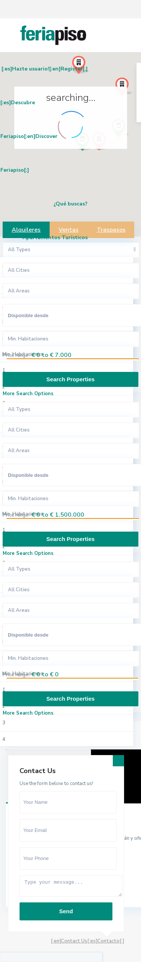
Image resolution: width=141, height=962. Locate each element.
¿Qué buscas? (70, 203)
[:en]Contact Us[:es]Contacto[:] (87, 941)
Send (66, 911)
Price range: (16, 355)
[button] (97, 177)
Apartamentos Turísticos (55, 237)
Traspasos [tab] (111, 230)
